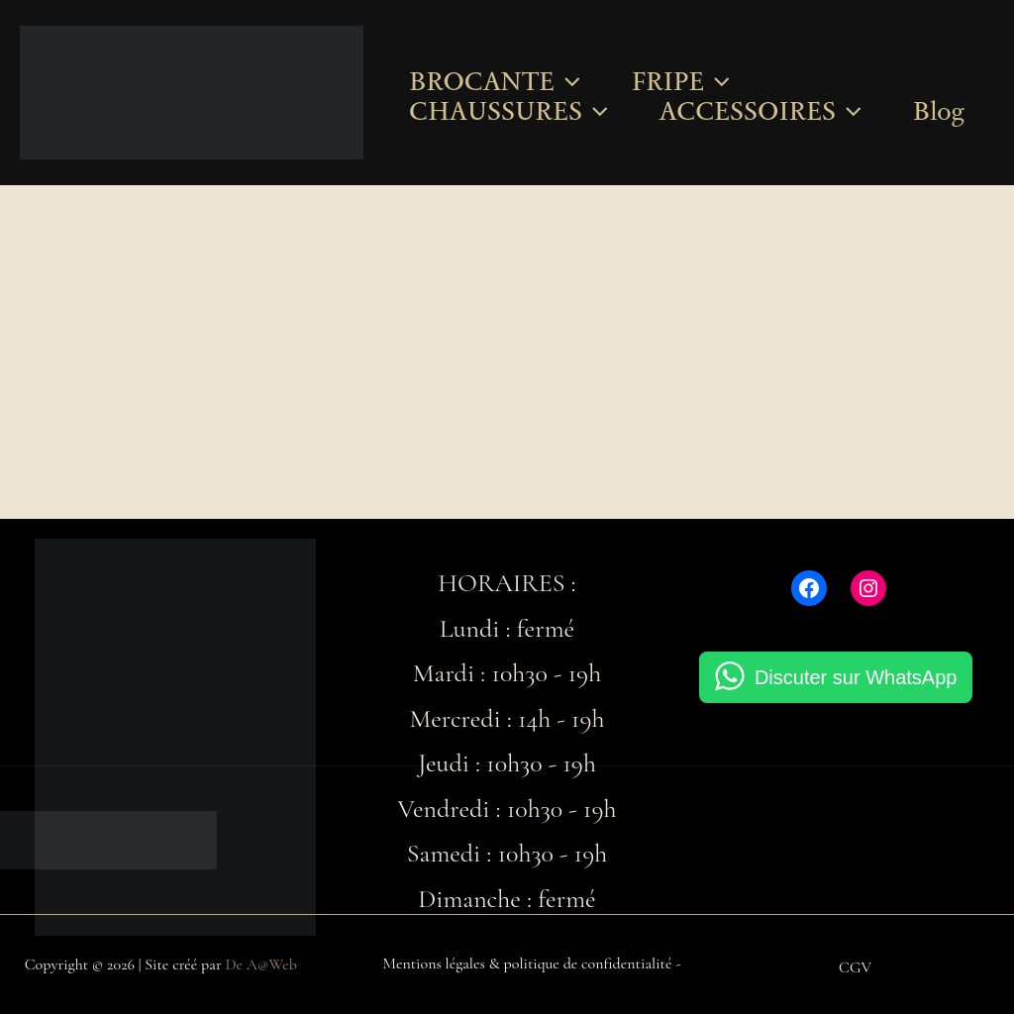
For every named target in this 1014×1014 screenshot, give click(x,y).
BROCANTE (494, 81)
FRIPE (681, 81)
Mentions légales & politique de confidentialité (527, 963)
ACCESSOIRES (760, 111)
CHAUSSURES (508, 111)
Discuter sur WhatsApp (856, 677)
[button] (567, 81)
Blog (938, 111)
